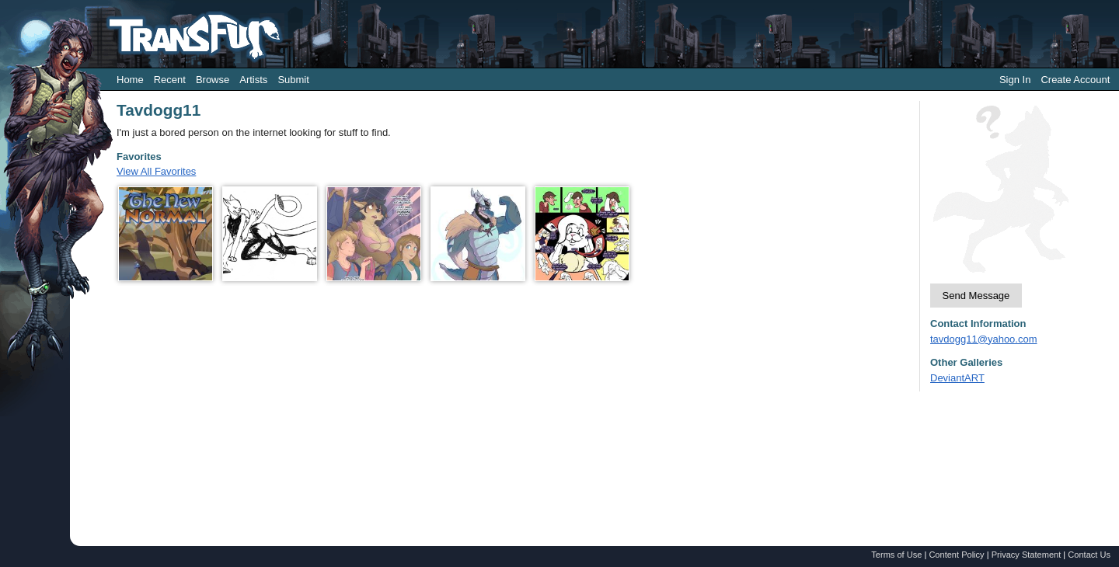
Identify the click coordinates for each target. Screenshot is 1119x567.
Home (130, 79)
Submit (293, 79)
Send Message (976, 295)
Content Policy (956, 554)
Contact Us (1089, 554)
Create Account (1075, 79)
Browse (212, 79)
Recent (170, 79)
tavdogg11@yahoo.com (983, 339)
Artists (253, 79)
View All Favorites (156, 171)
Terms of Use (896, 554)
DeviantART (957, 378)
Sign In (1014, 79)
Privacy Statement (1026, 554)
